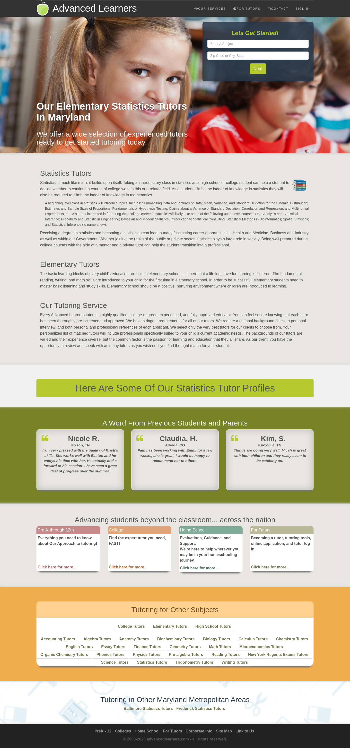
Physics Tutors (147, 654)
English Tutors (79, 647)
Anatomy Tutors (134, 639)
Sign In (303, 8)
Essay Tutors (113, 647)
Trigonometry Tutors (194, 662)
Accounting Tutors (58, 639)
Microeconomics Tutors (261, 647)
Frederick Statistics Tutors (200, 708)
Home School (147, 731)
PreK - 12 (103, 731)
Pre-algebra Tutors (186, 654)
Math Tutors (220, 647)
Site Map (224, 731)
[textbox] (258, 44)
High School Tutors (213, 626)
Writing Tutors (235, 662)
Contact (278, 8)
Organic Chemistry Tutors (64, 654)
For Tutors (247, 8)
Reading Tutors (225, 654)
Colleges (123, 731)
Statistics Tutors (152, 662)
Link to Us (245, 731)
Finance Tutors (147, 647)
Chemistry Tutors (292, 639)
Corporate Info (199, 731)
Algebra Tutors (97, 639)
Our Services (210, 8)
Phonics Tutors (110, 654)
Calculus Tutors (253, 639)
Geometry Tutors (185, 647)
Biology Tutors (216, 639)
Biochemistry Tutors (176, 639)
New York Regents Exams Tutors (278, 654)
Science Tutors (115, 662)
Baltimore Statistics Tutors (148, 708)
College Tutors (131, 626)
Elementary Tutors (170, 626)
